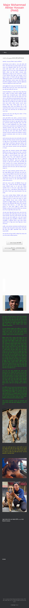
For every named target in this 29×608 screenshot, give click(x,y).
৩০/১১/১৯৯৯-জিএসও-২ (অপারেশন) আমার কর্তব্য (14, 249)
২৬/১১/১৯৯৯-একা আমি (14, 243)
